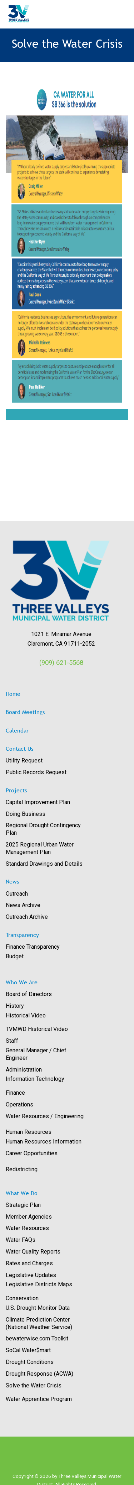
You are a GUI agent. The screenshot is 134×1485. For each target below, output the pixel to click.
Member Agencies (29, 1216)
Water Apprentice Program (39, 1399)
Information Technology (35, 1078)
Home (13, 694)
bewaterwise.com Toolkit (37, 1338)
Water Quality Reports (33, 1251)
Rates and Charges (29, 1263)
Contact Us (19, 748)
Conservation (22, 1298)
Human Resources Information (43, 1141)
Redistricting (22, 1169)
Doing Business (25, 814)
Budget (15, 956)
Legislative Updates (31, 1275)
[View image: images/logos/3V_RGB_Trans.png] (61, 580)
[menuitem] (64, 761)
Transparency (22, 935)
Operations (19, 1104)
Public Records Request (36, 772)
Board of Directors (29, 994)
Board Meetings (25, 712)
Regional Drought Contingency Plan (43, 829)
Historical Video (26, 1015)
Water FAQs (20, 1239)
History (15, 1005)
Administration (24, 1069)
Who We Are (22, 982)
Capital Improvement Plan (38, 802)
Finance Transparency (33, 946)
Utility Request (24, 760)
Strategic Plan (23, 1205)
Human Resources (28, 1132)
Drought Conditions (30, 1362)
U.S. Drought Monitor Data (38, 1307)
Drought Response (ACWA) (39, 1373)
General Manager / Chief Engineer (36, 1054)
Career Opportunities (32, 1153)
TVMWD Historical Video (37, 1029)
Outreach (17, 893)
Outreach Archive (27, 916)
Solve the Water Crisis (33, 1385)
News (12, 881)
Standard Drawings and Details (44, 863)
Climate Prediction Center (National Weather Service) (39, 1323)
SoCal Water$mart (28, 1350)
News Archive (23, 905)
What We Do (22, 1193)
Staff (12, 1040)
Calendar (17, 730)
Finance (15, 1092)
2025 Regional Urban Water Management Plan (40, 848)
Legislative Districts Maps (39, 1284)
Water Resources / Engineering (45, 1116)
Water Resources (27, 1228)
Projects (16, 790)
